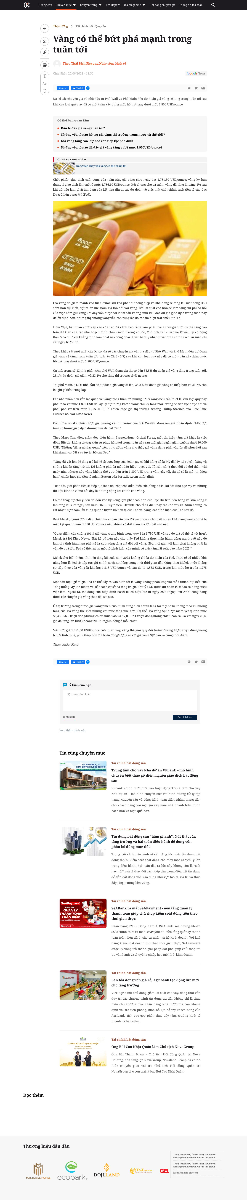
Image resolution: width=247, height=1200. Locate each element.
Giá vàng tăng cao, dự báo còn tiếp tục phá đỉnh (97, 141)
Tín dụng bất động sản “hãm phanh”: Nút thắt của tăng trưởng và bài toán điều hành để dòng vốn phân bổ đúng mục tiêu (153, 841)
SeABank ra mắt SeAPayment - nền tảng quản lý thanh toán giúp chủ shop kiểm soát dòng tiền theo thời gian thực (154, 913)
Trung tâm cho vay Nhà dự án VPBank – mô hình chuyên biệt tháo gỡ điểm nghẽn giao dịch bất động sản (154, 775)
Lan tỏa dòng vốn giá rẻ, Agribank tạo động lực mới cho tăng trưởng (155, 982)
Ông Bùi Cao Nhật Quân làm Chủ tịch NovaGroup (153, 1046)
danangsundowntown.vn (186, 1157)
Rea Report (113, 5)
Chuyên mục (66, 5)
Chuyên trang (91, 5)
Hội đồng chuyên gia (163, 5)
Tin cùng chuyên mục (82, 753)
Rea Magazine (134, 5)
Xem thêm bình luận (73, 730)
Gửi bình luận (184, 717)
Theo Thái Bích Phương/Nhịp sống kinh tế (94, 63)
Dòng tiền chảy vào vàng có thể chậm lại (101, 166)
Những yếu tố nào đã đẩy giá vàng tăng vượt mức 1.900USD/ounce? (111, 147)
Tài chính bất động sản (91, 26)
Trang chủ (45, 5)
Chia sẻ (63, 88)
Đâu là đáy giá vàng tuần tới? (83, 128)
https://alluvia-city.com (185, 1172)
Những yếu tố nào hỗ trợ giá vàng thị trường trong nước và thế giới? (113, 134)
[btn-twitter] (196, 88)
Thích (78, 88)
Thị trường (60, 26)
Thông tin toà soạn (191, 5)
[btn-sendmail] (203, 88)
